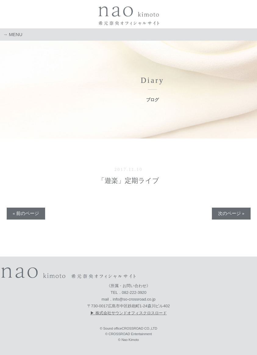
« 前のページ (26, 213)
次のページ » (231, 213)
